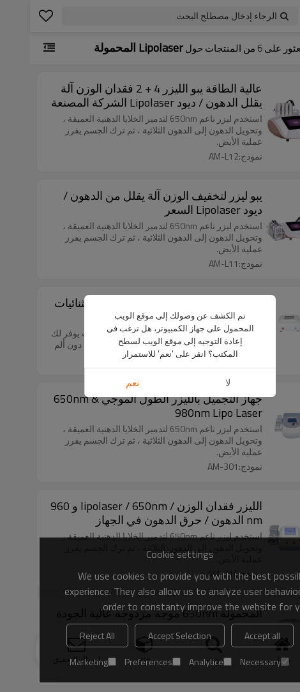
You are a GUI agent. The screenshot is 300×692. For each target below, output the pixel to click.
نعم (102, 222)
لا (198, 222)
